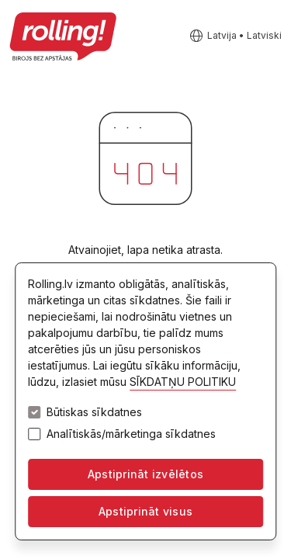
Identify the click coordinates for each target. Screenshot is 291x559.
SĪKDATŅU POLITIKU (183, 381)
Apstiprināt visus (145, 511)
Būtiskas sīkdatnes (94, 412)
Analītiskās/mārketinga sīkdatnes (131, 434)
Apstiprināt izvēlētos (145, 474)
